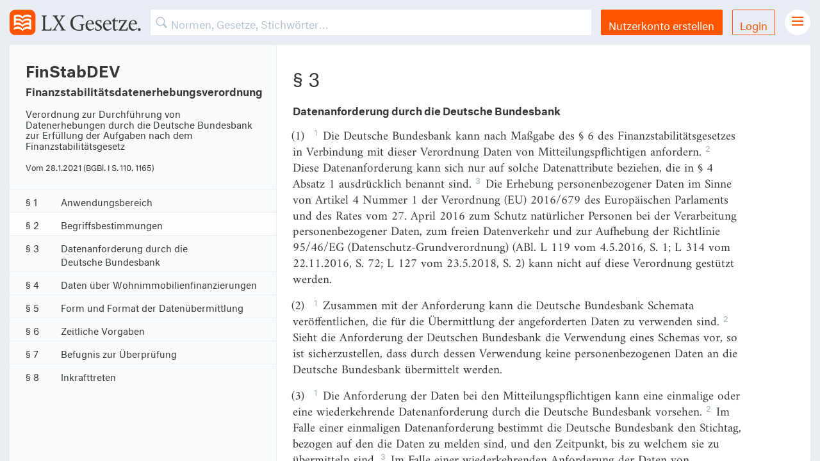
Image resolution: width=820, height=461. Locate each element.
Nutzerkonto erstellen (661, 24)
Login (753, 24)
